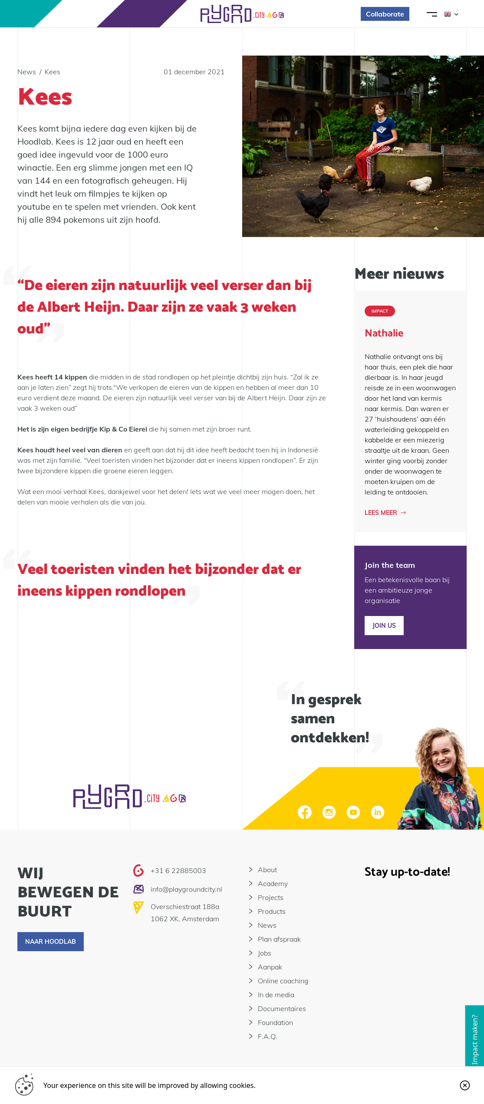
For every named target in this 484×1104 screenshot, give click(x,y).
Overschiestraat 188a (185, 906)
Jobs (264, 953)
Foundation (275, 1022)
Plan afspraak (279, 939)
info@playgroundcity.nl (186, 889)
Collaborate (385, 14)
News (267, 925)
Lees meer (385, 513)
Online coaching (283, 980)
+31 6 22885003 (178, 870)
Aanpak (270, 966)
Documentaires (282, 1008)
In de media (276, 994)
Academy (273, 883)
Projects (270, 897)
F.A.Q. (267, 1036)
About (267, 869)
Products (272, 911)
